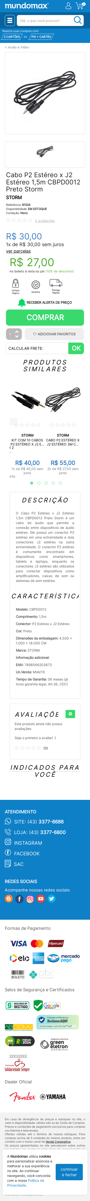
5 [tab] (58, 483)
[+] (70, 714)
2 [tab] (36, 483)
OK (76, 348)
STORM (14, 197)
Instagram (28, 843)
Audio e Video (18, 47)
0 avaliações (45, 221)
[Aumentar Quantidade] (17, 332)
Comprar (45, 317)
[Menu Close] (10, 20)
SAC (19, 864)
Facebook (27, 854)
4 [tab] (50, 483)
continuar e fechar (69, 1172)
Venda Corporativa (58, 1141)
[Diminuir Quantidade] (17, 337)
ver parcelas (18, 251)
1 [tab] (29, 483)
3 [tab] (43, 483)
